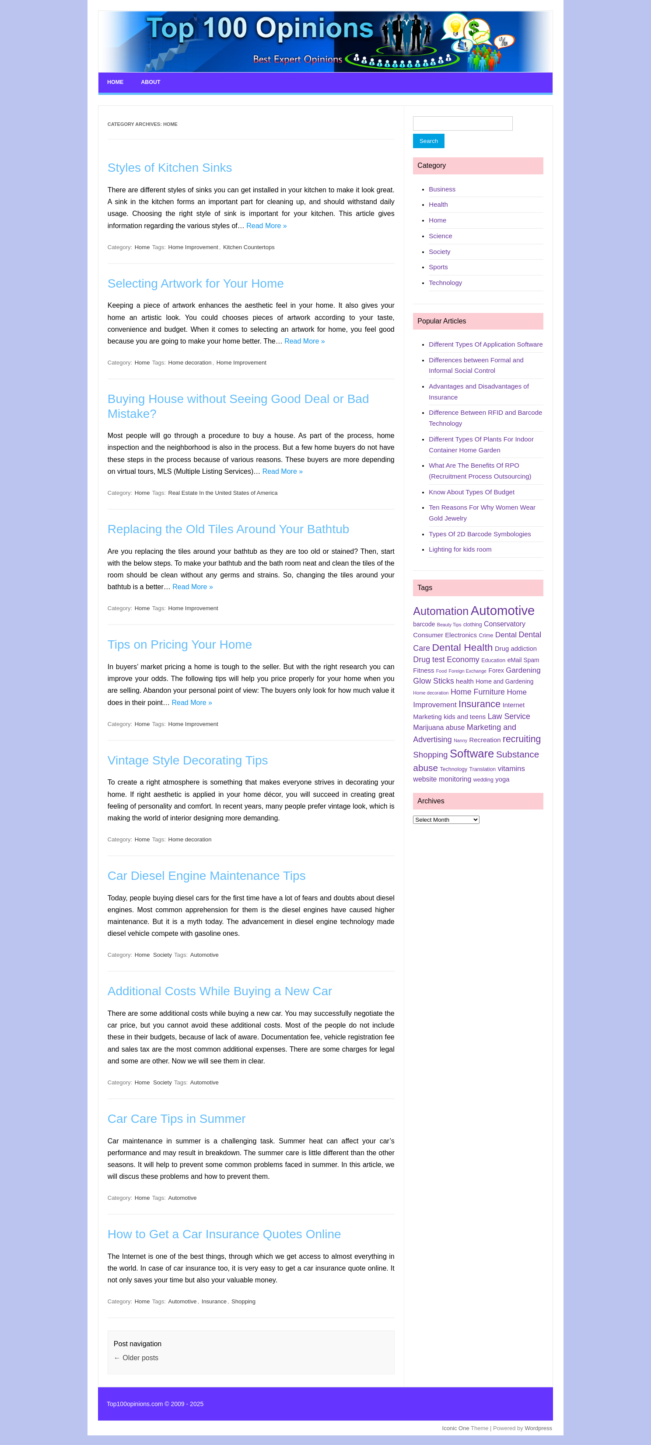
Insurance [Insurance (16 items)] (479, 703)
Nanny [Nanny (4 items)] (460, 739)
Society (162, 954)
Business (442, 188)
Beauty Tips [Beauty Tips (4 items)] (449, 624)
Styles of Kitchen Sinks (170, 167)
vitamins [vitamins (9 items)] (511, 768)
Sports (438, 266)
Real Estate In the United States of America (223, 492)
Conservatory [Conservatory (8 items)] (504, 623)
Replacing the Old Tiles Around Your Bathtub (229, 528)
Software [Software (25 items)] (472, 753)
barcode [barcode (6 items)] (424, 623)
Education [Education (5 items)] (493, 660)
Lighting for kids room (460, 548)
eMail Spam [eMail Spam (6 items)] (523, 659)
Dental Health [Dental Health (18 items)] (462, 646)
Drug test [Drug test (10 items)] (428, 658)
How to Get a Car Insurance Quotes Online (224, 1233)
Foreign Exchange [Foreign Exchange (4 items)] (468, 670)
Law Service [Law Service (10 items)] (509, 715)
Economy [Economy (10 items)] (463, 658)
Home (115, 82)
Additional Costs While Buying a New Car (220, 990)
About (149, 82)
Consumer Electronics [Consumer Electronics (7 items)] (445, 634)
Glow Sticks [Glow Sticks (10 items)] (433, 680)
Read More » (266, 225)
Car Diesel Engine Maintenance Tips (207, 875)
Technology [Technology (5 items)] (454, 769)
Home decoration (190, 361)
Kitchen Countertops (249, 246)
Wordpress (538, 1427)
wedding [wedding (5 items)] (483, 779)
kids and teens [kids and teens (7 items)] (465, 715)
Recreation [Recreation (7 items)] (484, 739)
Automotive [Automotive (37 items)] (503, 610)
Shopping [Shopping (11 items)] (430, 754)
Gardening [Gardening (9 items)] (523, 669)
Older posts (136, 1357)
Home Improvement (193, 246)
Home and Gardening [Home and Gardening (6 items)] (504, 680)
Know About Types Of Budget (471, 491)
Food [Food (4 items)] (441, 670)
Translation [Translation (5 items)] (482, 769)
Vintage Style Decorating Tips (188, 759)
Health (438, 204)
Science (440, 235)
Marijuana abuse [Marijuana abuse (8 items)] (439, 726)
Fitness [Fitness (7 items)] (423, 669)
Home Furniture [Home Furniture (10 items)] (478, 691)
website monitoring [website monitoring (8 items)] (442, 778)
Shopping (243, 1301)
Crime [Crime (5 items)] (486, 635)
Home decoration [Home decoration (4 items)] (430, 692)
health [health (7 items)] (465, 680)
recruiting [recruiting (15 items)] (522, 738)
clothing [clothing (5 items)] (472, 624)
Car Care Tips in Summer (177, 1118)
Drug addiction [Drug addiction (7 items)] (516, 647)
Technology (445, 281)
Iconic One (455, 1427)
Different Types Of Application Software (485, 343)
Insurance (214, 1301)
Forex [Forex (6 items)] (496, 669)
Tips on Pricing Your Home (180, 644)
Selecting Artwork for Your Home (196, 282)
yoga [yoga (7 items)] (502, 778)
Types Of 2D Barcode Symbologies (480, 533)
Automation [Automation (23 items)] (441, 610)
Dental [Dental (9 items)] (506, 634)
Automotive (204, 954)
